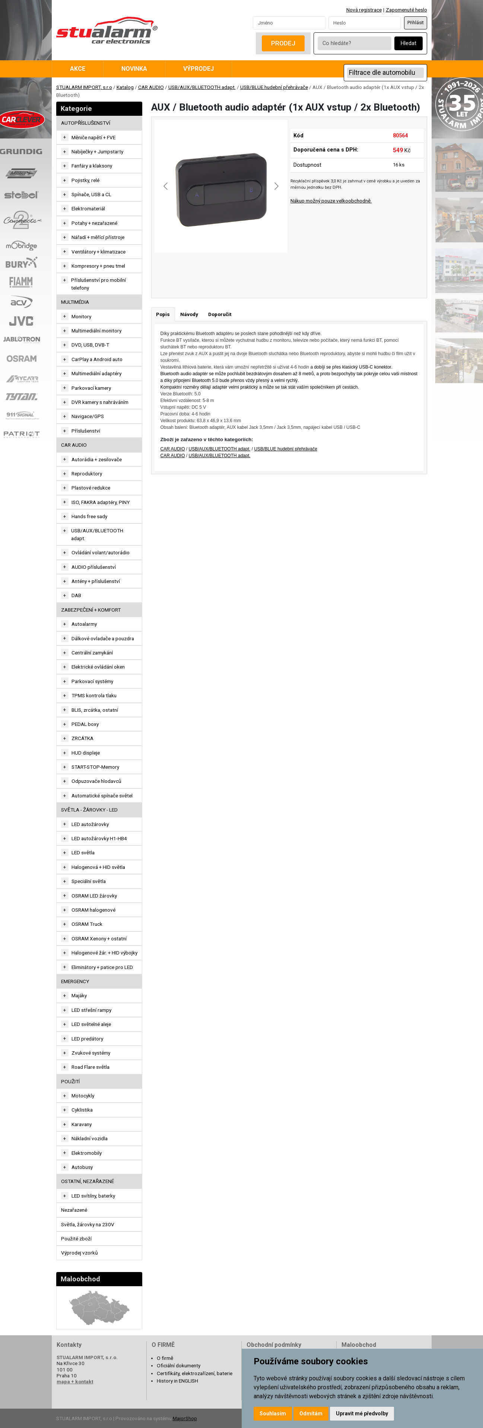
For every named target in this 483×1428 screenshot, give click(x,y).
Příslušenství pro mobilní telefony (98, 283)
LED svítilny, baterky (93, 1196)
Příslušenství (86, 431)
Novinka (134, 68)
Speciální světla (89, 881)
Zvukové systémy (91, 1053)
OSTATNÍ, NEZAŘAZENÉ (87, 1181)
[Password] (364, 22)
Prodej (283, 43)
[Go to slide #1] (172, 269)
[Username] (289, 22)
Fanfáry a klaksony (92, 166)
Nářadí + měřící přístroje (98, 237)
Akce (77, 68)
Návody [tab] (189, 314)
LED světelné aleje (91, 1024)
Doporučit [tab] (219, 314)
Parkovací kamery (91, 388)
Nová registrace (364, 10)
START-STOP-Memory (95, 767)
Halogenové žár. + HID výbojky (104, 953)
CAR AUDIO (151, 87)
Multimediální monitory (96, 331)
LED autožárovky (90, 824)
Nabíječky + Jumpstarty (97, 151)
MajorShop (185, 1418)
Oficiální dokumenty (178, 1365)
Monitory (81, 316)
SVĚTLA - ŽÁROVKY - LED (89, 810)
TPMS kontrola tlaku (94, 695)
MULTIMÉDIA (75, 302)
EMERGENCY (75, 981)
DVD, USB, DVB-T (90, 345)
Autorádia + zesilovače (97, 459)
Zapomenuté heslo (406, 10)
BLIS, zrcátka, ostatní (95, 710)
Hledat (408, 43)
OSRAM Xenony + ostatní (99, 938)
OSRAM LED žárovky (94, 896)
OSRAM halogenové (93, 910)
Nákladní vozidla (90, 1138)
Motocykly (83, 1096)
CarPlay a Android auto (97, 359)
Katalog (125, 87)
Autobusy (82, 1167)
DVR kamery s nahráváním (100, 402)
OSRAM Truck (87, 924)
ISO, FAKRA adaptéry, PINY (101, 502)
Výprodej (198, 68)
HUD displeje (86, 753)
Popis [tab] (163, 314)
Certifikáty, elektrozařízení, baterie (194, 1373)
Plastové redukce (91, 488)
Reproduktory (87, 473)
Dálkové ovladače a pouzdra (103, 638)
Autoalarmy (84, 624)
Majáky (79, 995)
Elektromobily (87, 1153)
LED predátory (87, 1039)
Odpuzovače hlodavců (96, 781)
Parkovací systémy (92, 681)
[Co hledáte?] (354, 43)
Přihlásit (415, 22)
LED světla (83, 852)
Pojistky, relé (85, 180)
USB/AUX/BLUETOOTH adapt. (202, 87)
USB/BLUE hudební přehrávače (274, 87)
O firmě (165, 1358)
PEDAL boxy (85, 724)
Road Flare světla (90, 1067)
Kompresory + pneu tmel (98, 266)
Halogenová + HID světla (98, 867)
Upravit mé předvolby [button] (362, 1413)
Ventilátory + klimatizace (98, 252)
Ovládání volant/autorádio (101, 552)
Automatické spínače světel (102, 796)
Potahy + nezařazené (94, 223)
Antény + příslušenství (96, 581)
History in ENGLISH (177, 1381)
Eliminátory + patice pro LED (102, 967)
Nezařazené (74, 1210)
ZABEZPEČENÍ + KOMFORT (91, 610)
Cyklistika (82, 1110)
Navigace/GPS (88, 416)
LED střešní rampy (91, 1010)
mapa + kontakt (75, 1381)
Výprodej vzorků (79, 1253)
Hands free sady (89, 516)
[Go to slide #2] (211, 269)
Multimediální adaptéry (96, 373)
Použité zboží (76, 1238)
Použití (70, 1081)
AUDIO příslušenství (94, 567)
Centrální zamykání (92, 653)
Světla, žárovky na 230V (87, 1224)
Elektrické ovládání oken (98, 667)
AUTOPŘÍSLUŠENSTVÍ (85, 123)
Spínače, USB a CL (91, 194)
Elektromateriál (88, 208)
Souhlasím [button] (273, 1413)
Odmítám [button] (310, 1413)
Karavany (82, 1124)
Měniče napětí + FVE (93, 137)
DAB (76, 595)
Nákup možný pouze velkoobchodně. (331, 201)
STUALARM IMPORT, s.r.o (84, 87)
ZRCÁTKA (82, 738)
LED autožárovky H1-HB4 (99, 838)
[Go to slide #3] (250, 269)
